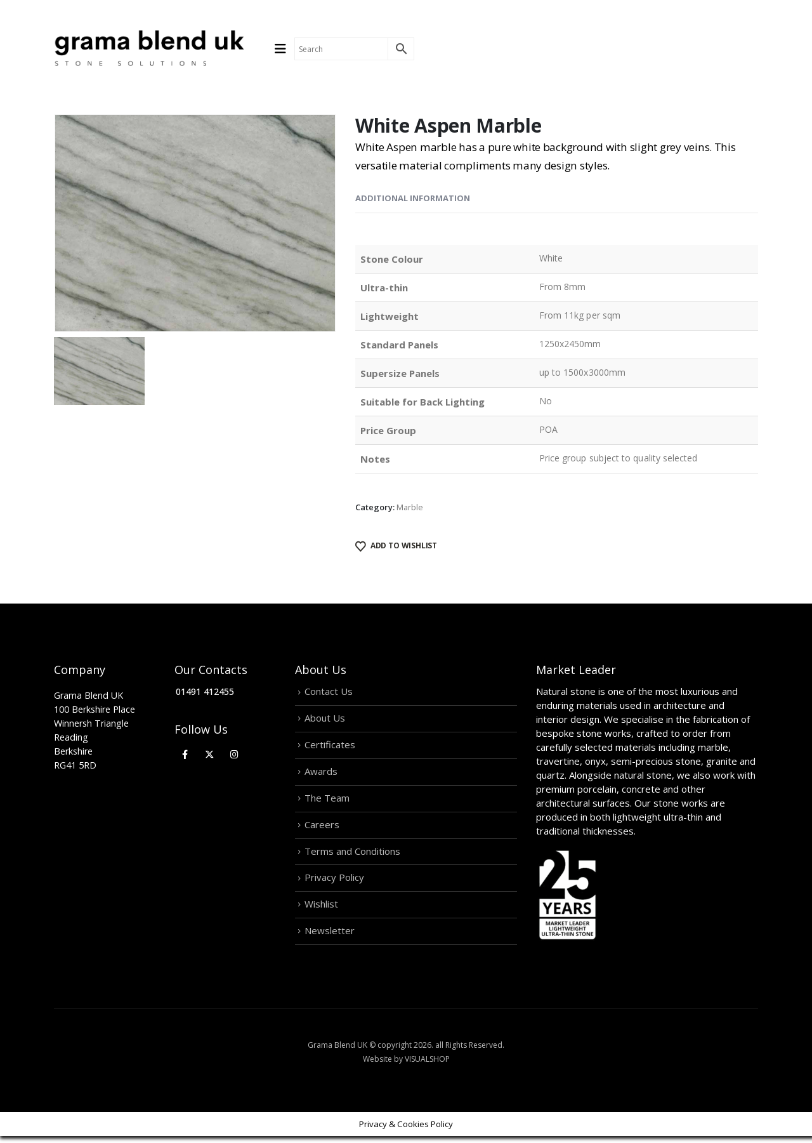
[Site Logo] (149, 49)
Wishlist (321, 910)
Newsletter (329, 937)
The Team (327, 801)
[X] (209, 754)
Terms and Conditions (352, 855)
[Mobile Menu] (284, 49)
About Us (324, 719)
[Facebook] (184, 754)
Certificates (329, 746)
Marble (409, 507)
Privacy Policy (334, 882)
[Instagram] (234, 754)
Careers (321, 828)
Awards (320, 773)
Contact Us (328, 691)
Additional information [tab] (412, 198)
